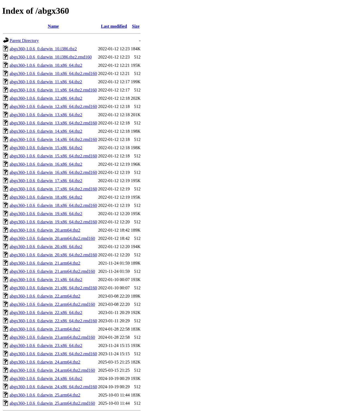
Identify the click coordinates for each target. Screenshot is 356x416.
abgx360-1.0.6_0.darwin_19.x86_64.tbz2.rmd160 (53, 222)
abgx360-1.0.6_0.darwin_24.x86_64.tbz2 (46, 378)
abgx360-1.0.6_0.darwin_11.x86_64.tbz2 (46, 81)
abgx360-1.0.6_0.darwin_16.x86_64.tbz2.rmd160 (53, 172)
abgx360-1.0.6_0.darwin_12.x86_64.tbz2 (46, 98)
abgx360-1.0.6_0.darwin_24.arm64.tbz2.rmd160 (52, 370)
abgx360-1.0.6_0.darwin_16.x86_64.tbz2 (46, 164)
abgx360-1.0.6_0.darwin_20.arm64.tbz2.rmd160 (52, 238)
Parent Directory (24, 40)
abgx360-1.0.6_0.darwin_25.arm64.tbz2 (45, 395)
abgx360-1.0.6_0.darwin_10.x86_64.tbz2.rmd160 (53, 73)
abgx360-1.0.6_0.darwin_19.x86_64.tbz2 (46, 213)
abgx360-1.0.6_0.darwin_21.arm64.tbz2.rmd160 (52, 271)
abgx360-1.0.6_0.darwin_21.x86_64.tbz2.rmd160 (53, 287)
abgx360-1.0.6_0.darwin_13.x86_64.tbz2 (46, 114)
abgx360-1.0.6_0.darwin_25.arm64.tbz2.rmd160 (52, 403)
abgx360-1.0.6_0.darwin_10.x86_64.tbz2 (46, 65)
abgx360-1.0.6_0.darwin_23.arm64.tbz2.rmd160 (52, 337)
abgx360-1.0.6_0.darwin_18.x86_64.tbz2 (46, 197)
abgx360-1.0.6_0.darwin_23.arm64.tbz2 (45, 329)
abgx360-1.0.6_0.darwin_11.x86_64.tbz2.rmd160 (53, 90)
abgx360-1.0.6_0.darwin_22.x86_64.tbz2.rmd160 (53, 320)
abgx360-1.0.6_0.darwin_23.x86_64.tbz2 (46, 345)
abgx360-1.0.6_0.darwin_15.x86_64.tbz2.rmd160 (53, 156)
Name (53, 26)
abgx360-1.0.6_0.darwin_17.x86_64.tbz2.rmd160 (53, 189)
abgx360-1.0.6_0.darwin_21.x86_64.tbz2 (46, 279)
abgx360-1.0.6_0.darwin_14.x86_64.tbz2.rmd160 (53, 139)
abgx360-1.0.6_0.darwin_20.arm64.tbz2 (45, 230)
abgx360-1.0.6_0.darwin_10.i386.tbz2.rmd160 (51, 57)
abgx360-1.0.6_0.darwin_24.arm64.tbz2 (45, 362)
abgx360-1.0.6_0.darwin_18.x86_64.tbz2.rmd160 (53, 205)
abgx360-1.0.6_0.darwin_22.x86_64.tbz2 (46, 312)
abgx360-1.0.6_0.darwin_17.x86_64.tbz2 (46, 180)
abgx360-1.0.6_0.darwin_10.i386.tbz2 (43, 48)
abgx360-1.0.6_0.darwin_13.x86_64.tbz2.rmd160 (53, 123)
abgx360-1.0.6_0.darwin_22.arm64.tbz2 (45, 296)
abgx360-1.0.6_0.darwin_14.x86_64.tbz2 (46, 131)
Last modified (114, 26)
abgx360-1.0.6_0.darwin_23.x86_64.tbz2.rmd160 (53, 353)
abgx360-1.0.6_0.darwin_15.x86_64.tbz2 (46, 147)
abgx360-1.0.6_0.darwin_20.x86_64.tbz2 (46, 246)
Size (136, 26)
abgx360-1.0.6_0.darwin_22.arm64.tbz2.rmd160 (52, 304)
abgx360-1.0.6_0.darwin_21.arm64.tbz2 (45, 263)
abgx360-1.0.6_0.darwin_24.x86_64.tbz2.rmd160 (53, 386)
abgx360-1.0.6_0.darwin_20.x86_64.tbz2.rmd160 (53, 255)
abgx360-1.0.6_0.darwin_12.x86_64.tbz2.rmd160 (53, 106)
